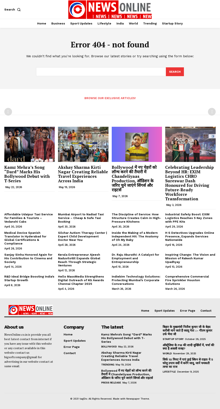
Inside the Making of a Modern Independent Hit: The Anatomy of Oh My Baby (135, 236)
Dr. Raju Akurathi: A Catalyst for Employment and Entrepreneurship (135, 258)
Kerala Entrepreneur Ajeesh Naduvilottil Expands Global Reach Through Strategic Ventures (79, 260)
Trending (107, 364)
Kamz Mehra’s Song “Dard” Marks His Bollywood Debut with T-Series (27, 174)
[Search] (175, 71)
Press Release (111, 382)
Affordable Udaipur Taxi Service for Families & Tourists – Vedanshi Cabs (28, 218)
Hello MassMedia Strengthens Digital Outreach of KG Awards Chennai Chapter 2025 (81, 280)
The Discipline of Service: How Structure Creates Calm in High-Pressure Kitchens (136, 218)
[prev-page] (8, 112)
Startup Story (173, 339)
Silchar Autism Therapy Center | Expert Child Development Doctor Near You (82, 236)
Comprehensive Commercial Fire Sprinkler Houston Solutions (187, 280)
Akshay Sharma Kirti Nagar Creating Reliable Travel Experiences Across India (83, 174)
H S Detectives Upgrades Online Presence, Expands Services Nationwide (189, 236)
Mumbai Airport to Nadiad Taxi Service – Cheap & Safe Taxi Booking (81, 218)
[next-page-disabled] (212, 112)
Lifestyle (169, 371)
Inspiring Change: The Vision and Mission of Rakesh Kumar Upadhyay (190, 258)
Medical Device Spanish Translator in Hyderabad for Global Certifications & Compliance (25, 238)
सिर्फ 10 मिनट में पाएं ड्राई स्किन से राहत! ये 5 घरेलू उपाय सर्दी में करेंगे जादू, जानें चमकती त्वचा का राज (188, 363)
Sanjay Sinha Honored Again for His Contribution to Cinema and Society (28, 258)
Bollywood (109, 346)
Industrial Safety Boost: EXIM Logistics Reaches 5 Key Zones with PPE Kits (188, 218)
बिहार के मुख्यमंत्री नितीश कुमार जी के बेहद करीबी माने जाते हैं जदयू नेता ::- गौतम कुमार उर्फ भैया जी (187, 330)
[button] (13, 9)
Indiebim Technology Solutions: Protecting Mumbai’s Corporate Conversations (136, 280)
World (167, 353)
